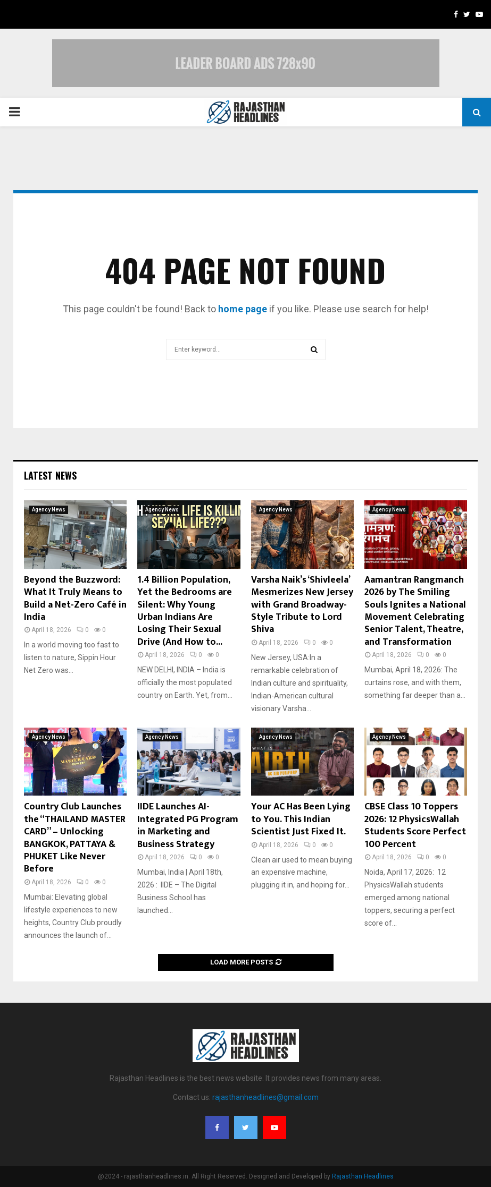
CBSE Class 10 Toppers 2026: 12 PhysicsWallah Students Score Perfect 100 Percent (415, 825)
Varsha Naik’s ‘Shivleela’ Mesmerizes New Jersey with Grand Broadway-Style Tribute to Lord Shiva (302, 605)
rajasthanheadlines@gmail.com (265, 1097)
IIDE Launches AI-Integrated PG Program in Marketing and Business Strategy (187, 825)
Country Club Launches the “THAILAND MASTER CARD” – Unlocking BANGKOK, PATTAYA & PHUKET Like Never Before (75, 838)
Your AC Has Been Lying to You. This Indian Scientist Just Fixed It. (301, 819)
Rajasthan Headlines (363, 1176)
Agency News (48, 510)
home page (242, 308)
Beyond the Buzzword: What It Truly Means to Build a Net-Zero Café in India (75, 598)
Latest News (50, 475)
